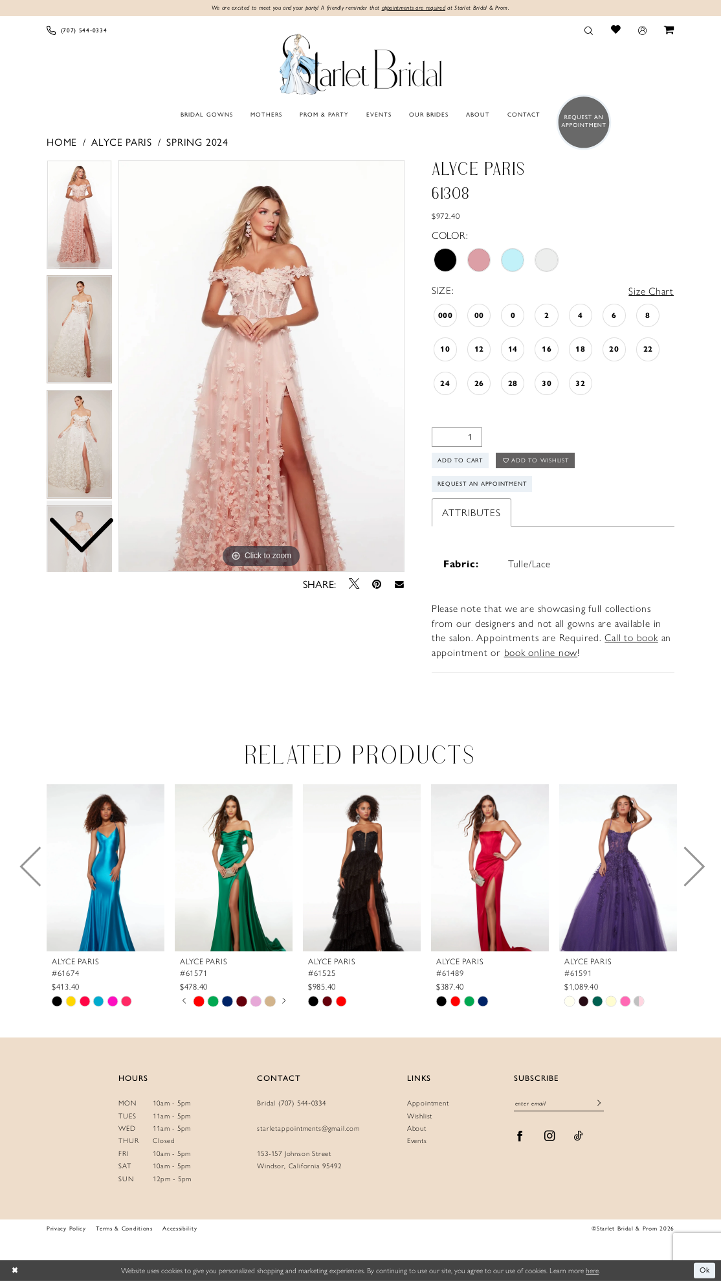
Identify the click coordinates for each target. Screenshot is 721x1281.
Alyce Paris (121, 142)
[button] (642, 30)
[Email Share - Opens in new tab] (399, 584)
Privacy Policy (66, 1229)
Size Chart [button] (651, 290)
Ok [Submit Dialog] (705, 1270)
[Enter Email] (558, 1104)
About (417, 1128)
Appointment (428, 1103)
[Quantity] (457, 437)
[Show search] (589, 30)
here (592, 1270)
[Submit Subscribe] (599, 1105)
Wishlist (419, 1116)
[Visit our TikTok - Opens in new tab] (578, 1137)
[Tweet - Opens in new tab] (354, 584)
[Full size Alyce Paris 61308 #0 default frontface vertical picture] (261, 366)
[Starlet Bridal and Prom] (360, 62)
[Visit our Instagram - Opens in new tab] (550, 1137)
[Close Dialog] (14, 1270)
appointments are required (414, 7)
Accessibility (179, 1229)
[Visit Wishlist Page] (615, 30)
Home (62, 142)
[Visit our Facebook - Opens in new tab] (520, 1137)
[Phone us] (77, 30)
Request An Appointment (483, 484)
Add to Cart (461, 460)
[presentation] (105, 868)
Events (417, 1141)
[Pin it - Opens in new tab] (377, 584)
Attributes (471, 512)
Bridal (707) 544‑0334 (291, 1103)
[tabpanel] (261, 366)
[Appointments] (580, 122)
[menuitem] (77, 30)
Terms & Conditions (124, 1229)
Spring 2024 (197, 142)
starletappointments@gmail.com (308, 1128)
